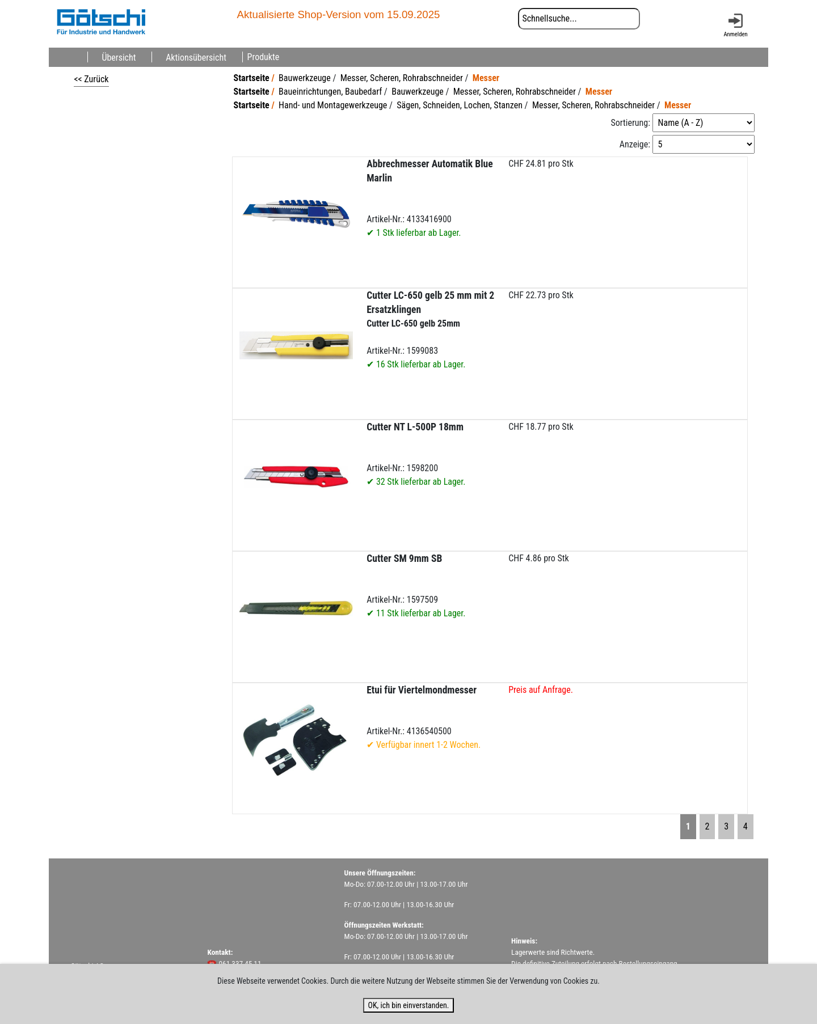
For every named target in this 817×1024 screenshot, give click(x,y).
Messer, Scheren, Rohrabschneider (401, 78)
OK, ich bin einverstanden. (408, 1005)
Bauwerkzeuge (305, 78)
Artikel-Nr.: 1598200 (416, 454)
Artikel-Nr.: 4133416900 (429, 198)
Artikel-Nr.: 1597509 (416, 586)
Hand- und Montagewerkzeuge (333, 105)
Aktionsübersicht (196, 57)
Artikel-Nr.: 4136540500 (424, 717)
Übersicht (119, 57)
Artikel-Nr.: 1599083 (430, 330)
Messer (486, 78)
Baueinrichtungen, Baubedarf (330, 91)
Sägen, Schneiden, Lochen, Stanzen (460, 105)
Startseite (251, 78)
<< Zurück (91, 79)
